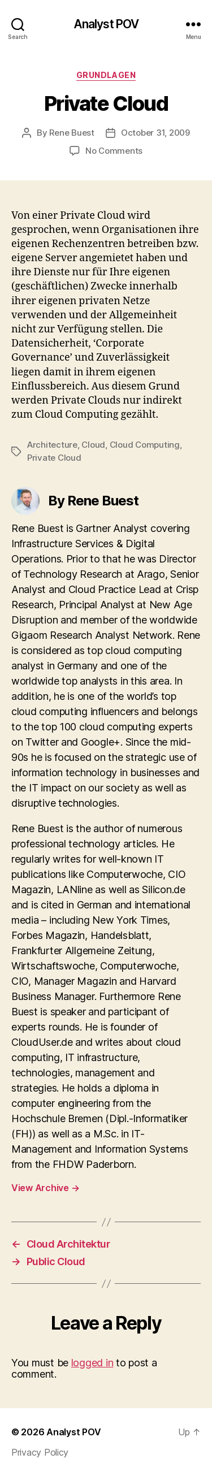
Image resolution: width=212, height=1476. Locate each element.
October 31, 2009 (155, 132)
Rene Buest (71, 132)
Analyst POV (106, 24)
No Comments (113, 150)
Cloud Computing (145, 444)
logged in (92, 1363)
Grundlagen (106, 75)
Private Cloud (54, 457)
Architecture (52, 444)
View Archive (45, 1187)
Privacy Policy (39, 1452)
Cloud (93, 444)
